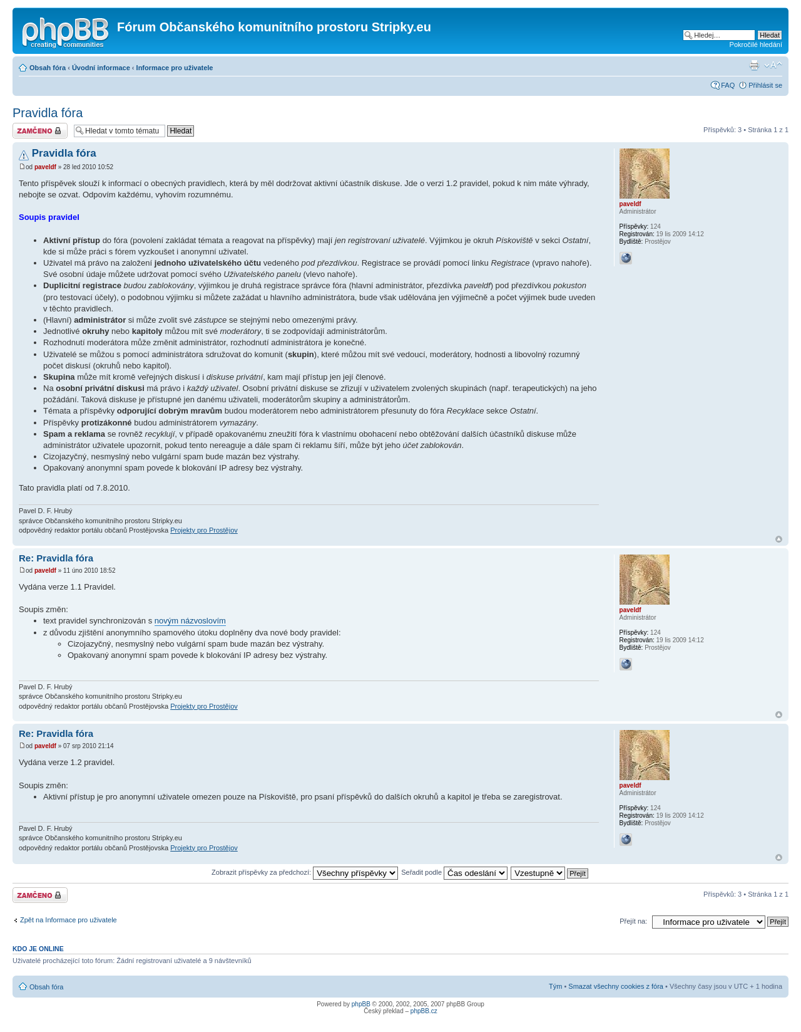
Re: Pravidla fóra (56, 558)
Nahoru (778, 539)
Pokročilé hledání (756, 44)
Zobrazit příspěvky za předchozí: (305, 872)
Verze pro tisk (754, 65)
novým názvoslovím (190, 620)
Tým (555, 986)
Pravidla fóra (48, 113)
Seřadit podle (454, 872)
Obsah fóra (47, 67)
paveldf (45, 167)
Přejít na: (633, 921)
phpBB (361, 1004)
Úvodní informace (101, 67)
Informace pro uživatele (174, 67)
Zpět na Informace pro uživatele (68, 920)
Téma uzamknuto (40, 130)
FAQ (728, 85)
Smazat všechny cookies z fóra (615, 986)
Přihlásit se (765, 85)
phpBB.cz (424, 1011)
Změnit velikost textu (773, 65)
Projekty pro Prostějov (204, 530)
